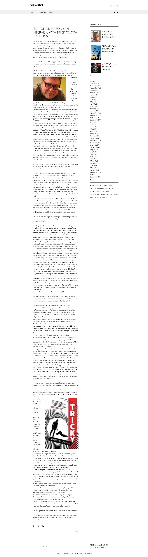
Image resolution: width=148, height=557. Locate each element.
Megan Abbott (109, 188)
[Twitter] (115, 12)
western (104, 197)
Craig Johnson (103, 185)
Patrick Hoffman (94, 194)
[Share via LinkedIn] (43, 526)
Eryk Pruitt (93, 188)
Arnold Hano (94, 185)
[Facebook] (112, 12)
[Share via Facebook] (34, 526)
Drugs (110, 185)
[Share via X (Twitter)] (38, 526)
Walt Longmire (114, 194)
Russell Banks (104, 194)
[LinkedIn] (117, 12)
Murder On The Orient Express (99, 191)
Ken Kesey (100, 188)
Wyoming (93, 197)
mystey (99, 197)
